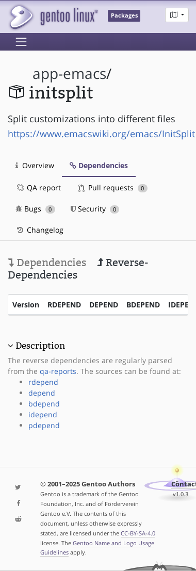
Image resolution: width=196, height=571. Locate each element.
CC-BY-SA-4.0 (138, 533)
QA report (38, 187)
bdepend (44, 404)
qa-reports (58, 371)
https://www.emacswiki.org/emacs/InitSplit (101, 133)
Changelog (39, 230)
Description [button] (40, 345)
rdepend (43, 382)
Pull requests (113, 187)
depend (41, 393)
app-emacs (69, 73)
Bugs (35, 209)
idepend (42, 414)
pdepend (44, 425)
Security (95, 209)
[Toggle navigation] (21, 42)
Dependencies (99, 165)
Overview (34, 165)
